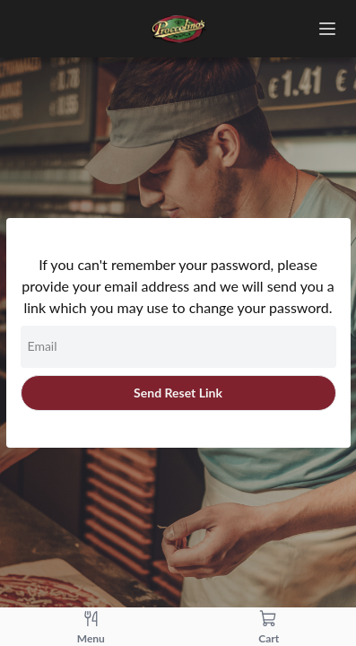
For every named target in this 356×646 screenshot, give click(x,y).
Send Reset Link (178, 392)
